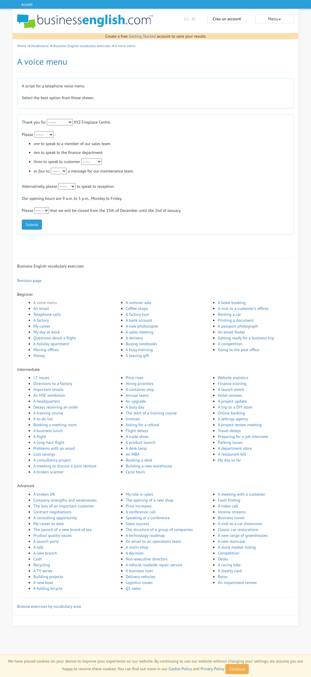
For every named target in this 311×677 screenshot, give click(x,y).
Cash (37, 559)
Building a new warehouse (149, 466)
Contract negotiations (52, 512)
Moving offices (46, 349)
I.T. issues (41, 377)
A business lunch (48, 430)
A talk (38, 547)
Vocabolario (39, 46)
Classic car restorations (238, 529)
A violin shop (137, 547)
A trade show (137, 436)
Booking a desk (139, 460)
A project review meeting (240, 424)
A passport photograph (238, 326)
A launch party (46, 541)
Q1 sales (133, 588)
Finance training (232, 383)
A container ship (140, 389)
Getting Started (142, 36)
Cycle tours (135, 471)
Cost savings (44, 454)
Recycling (41, 565)
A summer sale (138, 302)
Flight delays (137, 430)
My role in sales (139, 494)
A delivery (134, 338)
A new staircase (231, 541)
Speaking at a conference (148, 517)
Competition (228, 553)
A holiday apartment (51, 343)
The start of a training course (151, 413)
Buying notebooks (141, 343)
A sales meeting (139, 332)
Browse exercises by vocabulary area (49, 606)
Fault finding (229, 500)
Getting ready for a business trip (246, 338)
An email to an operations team (153, 541)
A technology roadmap (145, 535)
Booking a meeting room (55, 424)
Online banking (231, 413)
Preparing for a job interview (243, 436)
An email (41, 308)
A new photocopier (142, 326)
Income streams (231, 512)
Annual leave (137, 395)
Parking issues (230, 442)
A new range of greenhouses (243, 535)
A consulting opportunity (55, 517)
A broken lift (44, 494)
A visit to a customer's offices (243, 308)
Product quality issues (52, 535)
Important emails (48, 389)
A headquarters (46, 401)
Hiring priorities (139, 383)
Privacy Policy (212, 668)
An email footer (231, 332)
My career (41, 326)
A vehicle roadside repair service (154, 565)
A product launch (141, 442)
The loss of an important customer (63, 506)
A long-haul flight (48, 442)
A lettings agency (233, 419)
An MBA (133, 454)
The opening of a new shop (149, 500)
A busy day (135, 407)
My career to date (48, 523)
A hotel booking (231, 302)
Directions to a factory (52, 383)
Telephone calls (47, 314)
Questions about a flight (54, 338)
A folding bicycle (48, 588)
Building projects (48, 576)
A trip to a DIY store (235, 407)
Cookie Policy (180, 668)
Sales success (137, 523)
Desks (223, 559)
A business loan (139, 570)
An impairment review (237, 582)
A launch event (231, 389)
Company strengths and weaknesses (64, 500)
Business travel (231, 517)
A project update (232, 401)
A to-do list (43, 419)
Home (21, 46)
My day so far (229, 460)
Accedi (26, 4)
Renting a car (229, 314)
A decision (135, 553)
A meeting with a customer (241, 494)
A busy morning (139, 349)
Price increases (139, 506)
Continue (237, 669)
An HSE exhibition (49, 395)
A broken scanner (48, 471)
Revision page (29, 280)
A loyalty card (229, 570)
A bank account (139, 320)
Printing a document (235, 320)
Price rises (134, 377)
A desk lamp (136, 448)
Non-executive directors (147, 559)
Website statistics (233, 377)
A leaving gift (137, 355)
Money (39, 355)
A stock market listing (237, 547)
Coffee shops (137, 308)
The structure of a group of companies (159, 529)
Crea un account (227, 18)
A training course (48, 413)
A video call (228, 506)
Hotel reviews (230, 395)
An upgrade (136, 401)
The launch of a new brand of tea (62, 529)
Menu (274, 18)
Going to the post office (238, 349)
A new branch (45, 553)
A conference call (141, 512)
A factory (41, 320)
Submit (32, 224)
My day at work (46, 332)
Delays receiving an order (55, 407)
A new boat (43, 582)
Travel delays (229, 430)
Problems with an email (54, 448)
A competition (230, 343)
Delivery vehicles (141, 576)
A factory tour (137, 314)
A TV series (42, 570)
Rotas (222, 576)
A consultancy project (52, 460)
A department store (235, 448)
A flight (39, 436)
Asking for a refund (142, 424)
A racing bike (229, 565)
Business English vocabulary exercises (82, 46)
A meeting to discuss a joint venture (64, 466)
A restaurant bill (232, 454)
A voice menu (125, 46)
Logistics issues (139, 582)
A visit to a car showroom (240, 523)
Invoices (133, 419)
